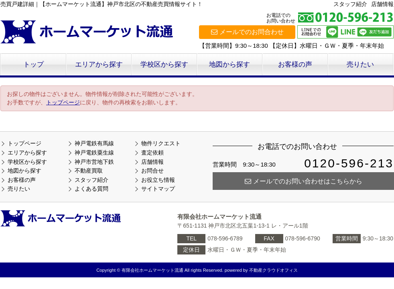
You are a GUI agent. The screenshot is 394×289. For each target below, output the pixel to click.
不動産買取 (89, 170)
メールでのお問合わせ (247, 31)
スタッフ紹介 (350, 4)
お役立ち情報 (158, 180)
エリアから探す (99, 64)
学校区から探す (164, 64)
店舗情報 (382, 4)
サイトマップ (158, 188)
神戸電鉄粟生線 (94, 152)
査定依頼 (152, 152)
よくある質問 (91, 188)
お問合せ (152, 170)
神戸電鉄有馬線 (94, 143)
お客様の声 (295, 64)
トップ (33, 64)
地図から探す (229, 64)
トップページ (63, 102)
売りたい (360, 64)
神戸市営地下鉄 (94, 162)
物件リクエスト (161, 143)
